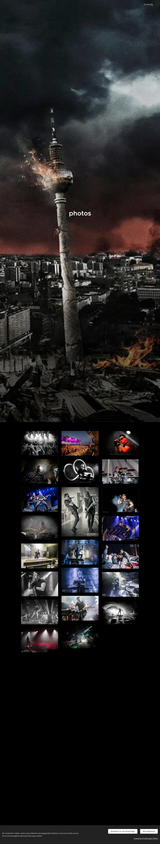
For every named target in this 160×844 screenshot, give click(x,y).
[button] (148, 4)
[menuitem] (107, 4)
